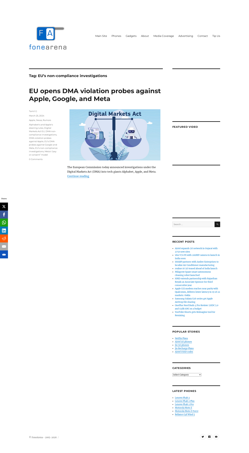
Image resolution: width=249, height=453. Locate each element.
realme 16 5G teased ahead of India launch (196, 268)
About (145, 35)
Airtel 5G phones (183, 341)
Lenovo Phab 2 (182, 397)
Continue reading (78, 176)
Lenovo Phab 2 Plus (185, 401)
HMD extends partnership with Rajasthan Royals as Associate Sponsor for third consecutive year (196, 282)
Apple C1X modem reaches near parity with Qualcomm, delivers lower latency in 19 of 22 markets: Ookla (197, 292)
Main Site (101, 35)
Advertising (185, 35)
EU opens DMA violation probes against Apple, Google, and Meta (95, 95)
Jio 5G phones (182, 345)
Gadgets (131, 35)
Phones (116, 35)
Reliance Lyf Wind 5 (185, 414)
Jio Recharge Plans (184, 348)
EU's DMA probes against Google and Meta (43, 144)
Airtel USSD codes (184, 351)
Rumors (47, 120)
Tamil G (33, 111)
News (39, 120)
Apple (32, 120)
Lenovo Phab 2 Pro (184, 404)
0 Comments (36, 159)
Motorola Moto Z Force (186, 411)
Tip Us (216, 35)
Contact (203, 35)
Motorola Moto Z (183, 407)
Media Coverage (163, 35)
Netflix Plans (181, 338)
